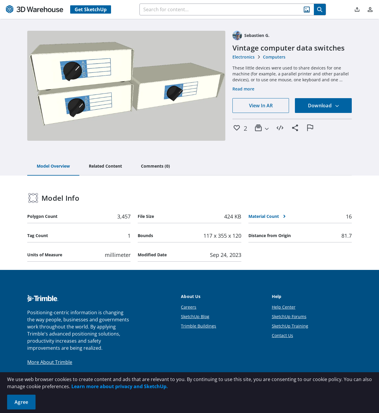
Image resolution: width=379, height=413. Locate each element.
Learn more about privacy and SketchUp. (119, 386)
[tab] (53, 166)
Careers (188, 307)
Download (323, 105)
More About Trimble (49, 362)
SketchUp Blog (195, 316)
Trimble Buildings (198, 326)
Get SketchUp (91, 9)
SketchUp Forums (289, 316)
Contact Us (282, 335)
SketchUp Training (290, 326)
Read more (243, 89)
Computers (274, 57)
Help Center (284, 307)
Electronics (243, 57)
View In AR (261, 105)
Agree (21, 402)
